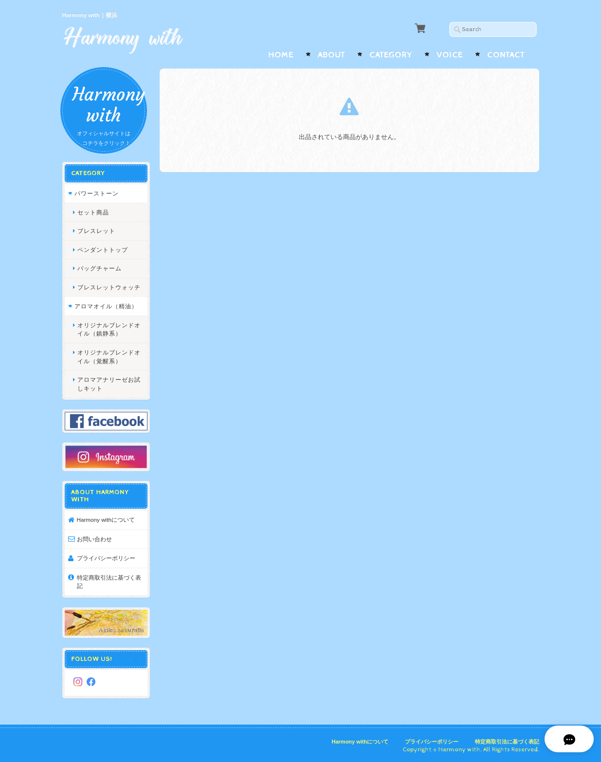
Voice (450, 55)
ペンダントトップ (102, 249)
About (331, 55)
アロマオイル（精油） (106, 305)
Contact (506, 55)
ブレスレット (96, 230)
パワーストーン (96, 192)
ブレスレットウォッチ (109, 286)
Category (390, 55)
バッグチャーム (99, 268)
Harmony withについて (106, 518)
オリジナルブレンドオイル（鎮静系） (109, 328)
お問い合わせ (94, 538)
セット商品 (93, 211)
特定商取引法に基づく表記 (109, 580)
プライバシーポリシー (106, 557)
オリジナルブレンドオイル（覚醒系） (109, 355)
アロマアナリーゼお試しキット (109, 382)
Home (280, 55)
